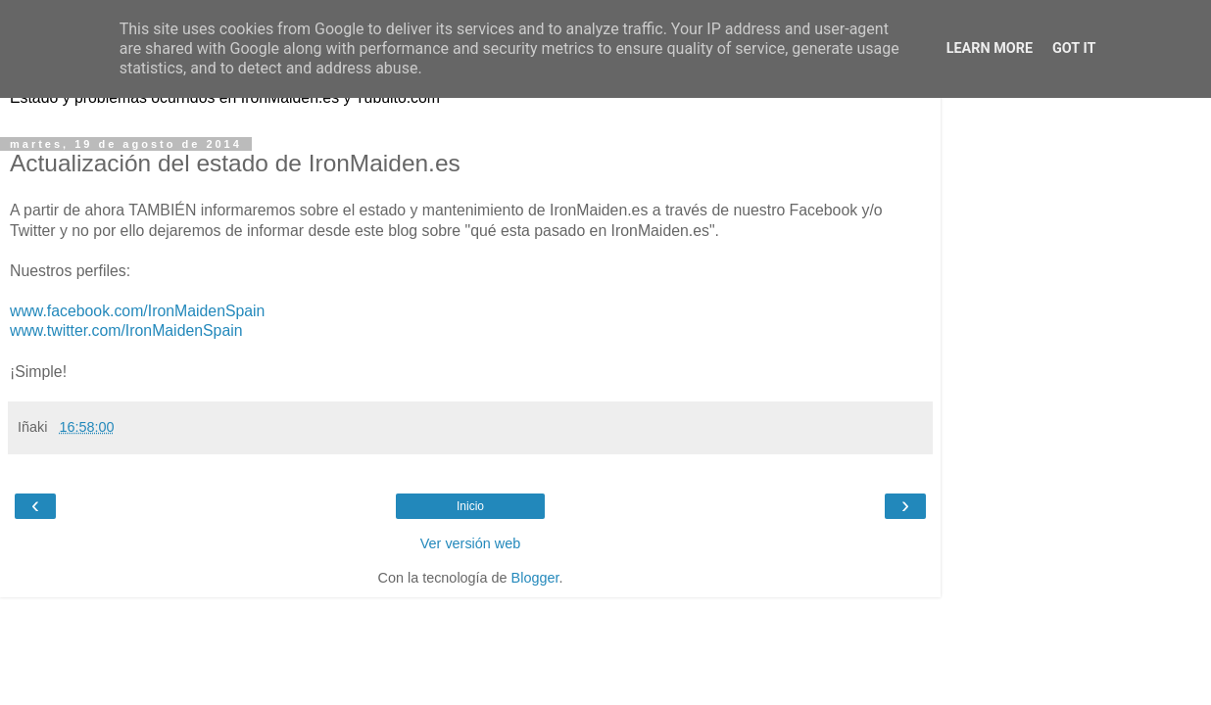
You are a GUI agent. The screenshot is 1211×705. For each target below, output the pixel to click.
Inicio (470, 506)
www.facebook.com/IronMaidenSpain (137, 311)
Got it (1073, 48)
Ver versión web (470, 543)
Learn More (989, 48)
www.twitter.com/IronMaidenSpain (126, 330)
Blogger (535, 578)
